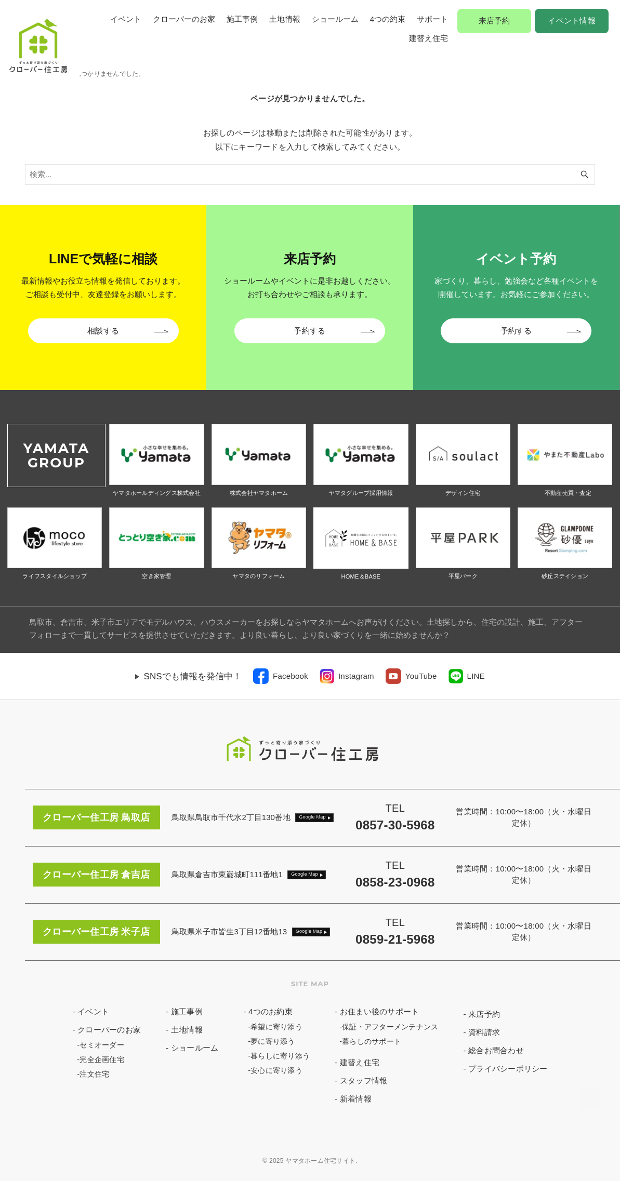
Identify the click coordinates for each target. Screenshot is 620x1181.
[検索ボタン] (584, 174)
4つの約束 (387, 19)
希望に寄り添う (276, 1027)
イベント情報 (572, 20)
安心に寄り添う (276, 1070)
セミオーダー (102, 1045)
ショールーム (335, 19)
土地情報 (284, 19)
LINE (476, 676)
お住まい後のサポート (379, 1011)
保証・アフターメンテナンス (390, 1027)
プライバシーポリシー (508, 1068)
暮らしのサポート (371, 1041)
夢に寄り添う (272, 1041)
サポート (432, 19)
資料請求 (484, 1032)
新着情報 (356, 1098)
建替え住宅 (428, 38)
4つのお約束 (270, 1011)
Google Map (312, 817)
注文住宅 (94, 1074)
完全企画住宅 (102, 1059)
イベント (125, 19)
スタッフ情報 (364, 1080)
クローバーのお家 (184, 19)
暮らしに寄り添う (280, 1056)
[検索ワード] (310, 174)
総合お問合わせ (496, 1050)
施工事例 (242, 19)
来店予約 (494, 20)
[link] (280, 676)
